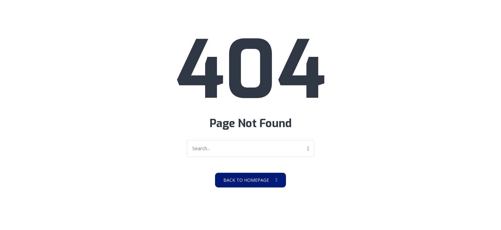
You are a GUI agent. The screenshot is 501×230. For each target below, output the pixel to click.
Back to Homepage (250, 180)
